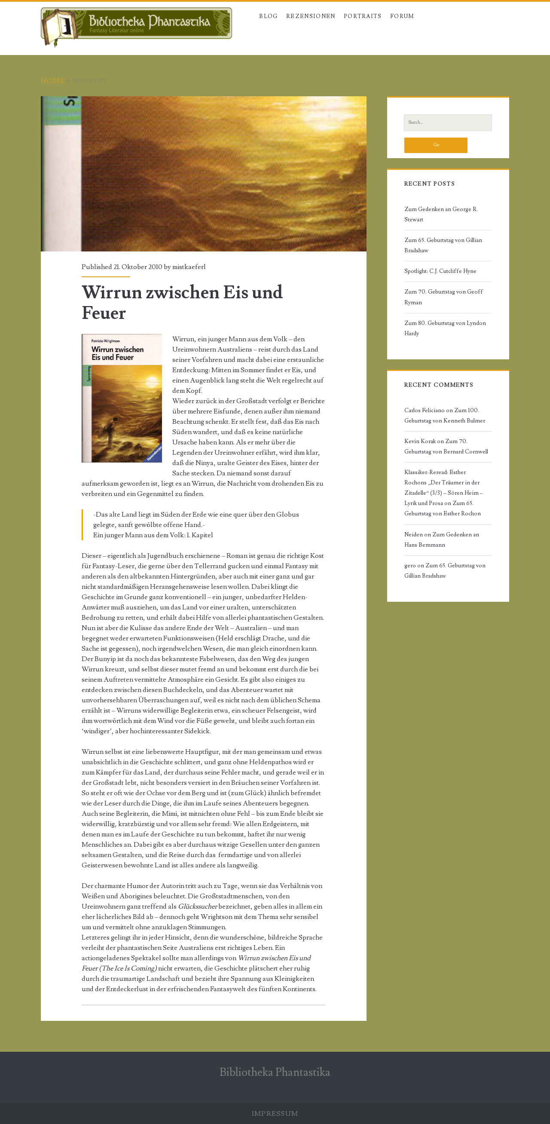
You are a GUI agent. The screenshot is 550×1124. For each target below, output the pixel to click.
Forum (402, 16)
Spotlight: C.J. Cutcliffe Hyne (440, 271)
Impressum (275, 1113)
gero (410, 565)
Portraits (363, 16)
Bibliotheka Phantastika (275, 1072)
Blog (268, 16)
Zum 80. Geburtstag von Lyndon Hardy (445, 328)
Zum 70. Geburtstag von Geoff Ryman (443, 297)
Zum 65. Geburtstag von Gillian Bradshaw (443, 245)
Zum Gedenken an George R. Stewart (441, 214)
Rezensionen (310, 16)
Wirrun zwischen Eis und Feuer (204, 173)
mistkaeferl (189, 267)
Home (53, 81)
